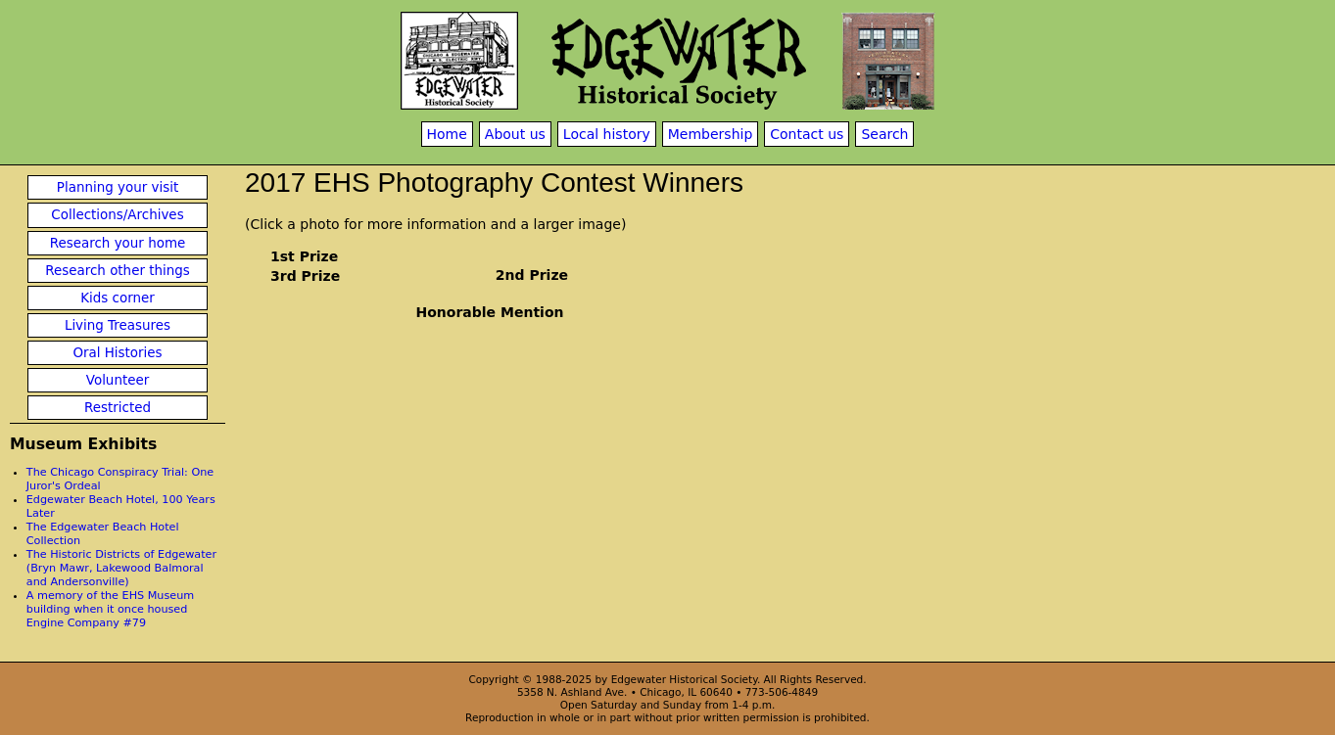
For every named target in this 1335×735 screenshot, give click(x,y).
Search (884, 134)
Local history (606, 134)
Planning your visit (117, 187)
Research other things (117, 270)
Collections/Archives (117, 214)
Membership (710, 134)
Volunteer (117, 380)
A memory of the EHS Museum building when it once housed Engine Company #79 (110, 609)
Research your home (118, 243)
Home (447, 134)
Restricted (117, 407)
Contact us (806, 134)
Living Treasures (117, 325)
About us (515, 134)
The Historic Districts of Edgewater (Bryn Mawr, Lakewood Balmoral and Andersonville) (121, 568)
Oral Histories (117, 352)
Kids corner (117, 298)
